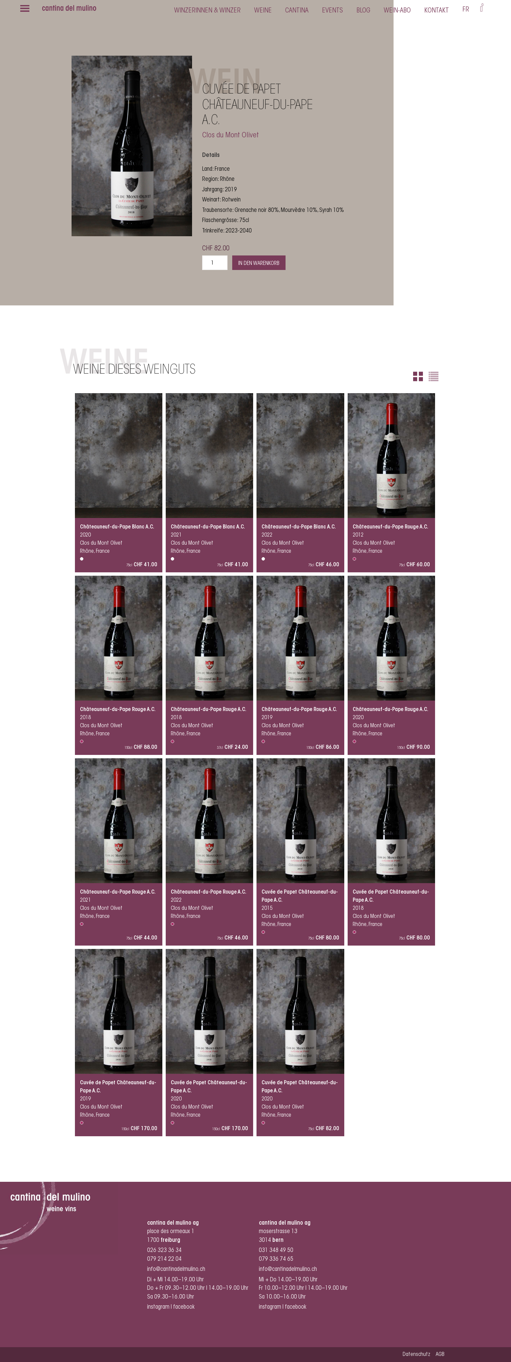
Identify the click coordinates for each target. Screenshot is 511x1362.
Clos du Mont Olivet (230, 135)
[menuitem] (466, 10)
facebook (184, 1307)
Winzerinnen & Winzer (207, 10)
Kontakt (436, 10)
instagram (158, 1307)
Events (332, 10)
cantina (296, 10)
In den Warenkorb (258, 263)
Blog (363, 10)
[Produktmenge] (214, 262)
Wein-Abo (397, 10)
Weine (263, 10)
